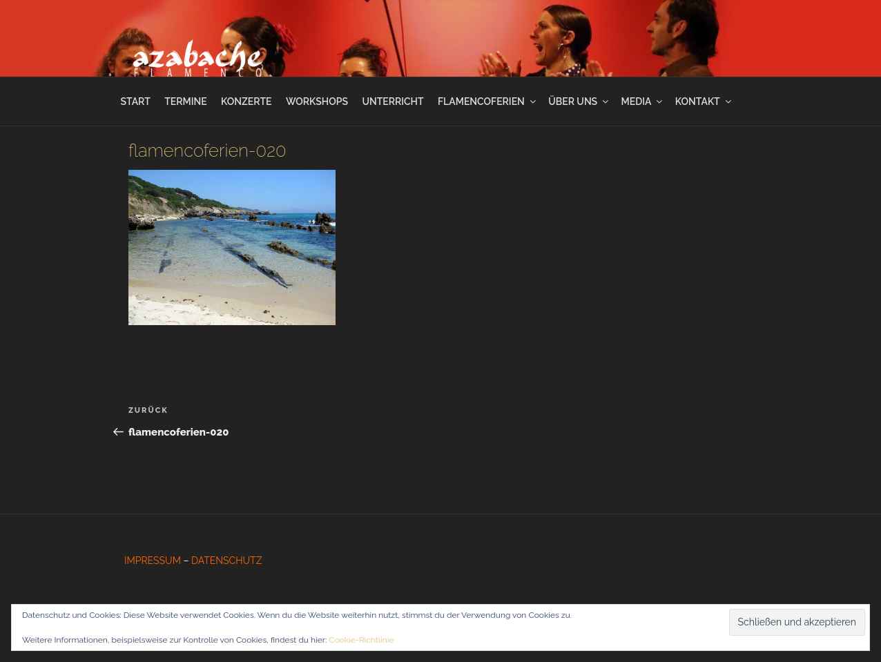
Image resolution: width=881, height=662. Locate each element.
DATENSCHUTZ (226, 560)
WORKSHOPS (317, 101)
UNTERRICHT (392, 101)
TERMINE (185, 101)
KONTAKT (704, 101)
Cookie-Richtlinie (361, 640)
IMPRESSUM (152, 560)
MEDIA (643, 101)
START (135, 101)
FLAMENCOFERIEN (488, 101)
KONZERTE (246, 101)
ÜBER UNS (579, 101)
